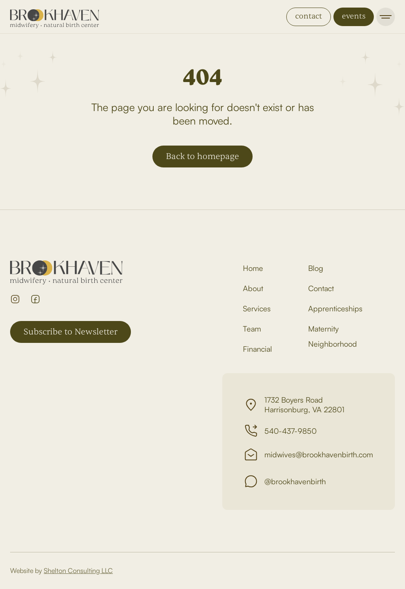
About (253, 288)
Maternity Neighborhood (332, 336)
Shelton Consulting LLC (78, 570)
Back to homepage (202, 156)
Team (252, 328)
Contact (321, 288)
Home (253, 268)
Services (257, 308)
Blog (315, 268)
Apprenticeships (335, 308)
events (353, 16)
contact (308, 16)
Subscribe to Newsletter (70, 331)
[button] (385, 17)
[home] (54, 16)
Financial (257, 348)
